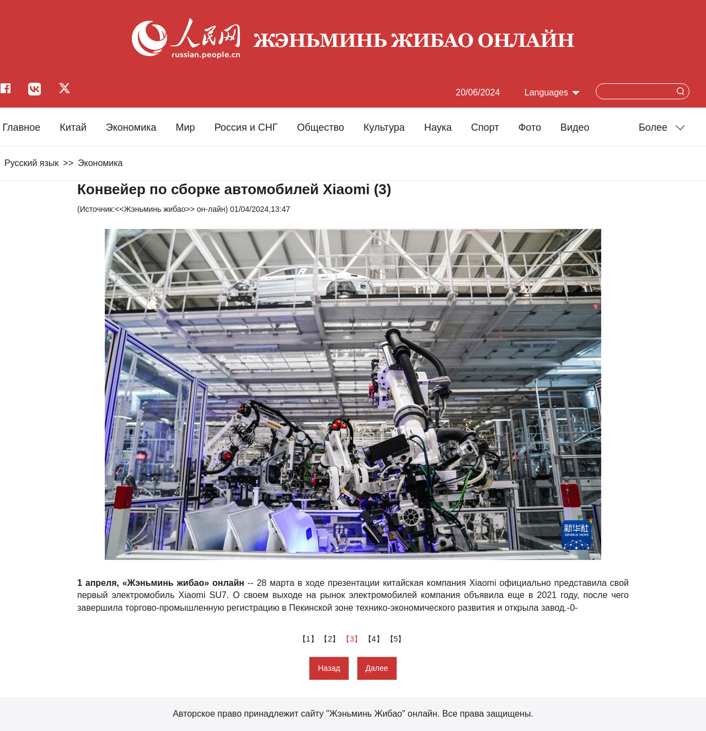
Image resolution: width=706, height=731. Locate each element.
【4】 (375, 638)
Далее (377, 668)
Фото (529, 127)
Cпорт (485, 127)
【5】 (397, 638)
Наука (438, 127)
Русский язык (31, 163)
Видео (575, 127)
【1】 (309, 638)
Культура (384, 127)
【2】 (331, 638)
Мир (185, 127)
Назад (329, 668)
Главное (21, 127)
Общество (320, 127)
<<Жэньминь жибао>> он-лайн (170, 209)
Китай (73, 127)
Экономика (131, 127)
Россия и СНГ (246, 127)
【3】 (353, 638)
